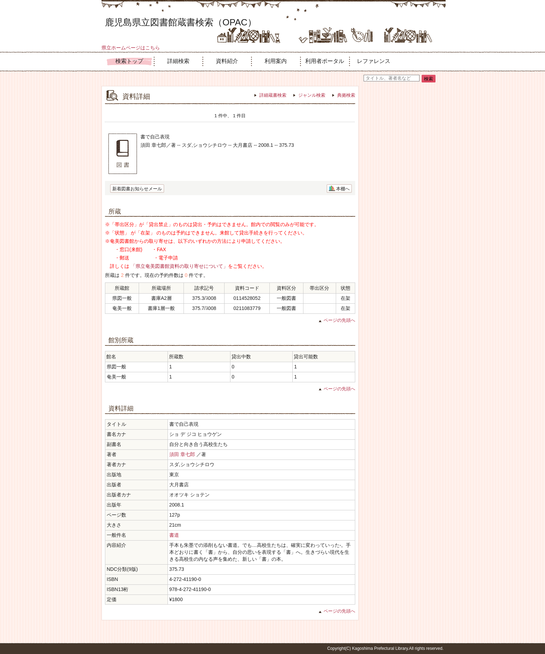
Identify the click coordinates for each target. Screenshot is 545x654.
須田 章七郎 (182, 454)
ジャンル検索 (311, 95)
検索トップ (129, 61)
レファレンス (373, 61)
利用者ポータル (324, 61)
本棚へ (343, 188)
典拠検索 (346, 95)
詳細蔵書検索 (272, 95)
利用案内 (276, 61)
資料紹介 (227, 61)
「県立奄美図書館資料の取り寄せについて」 (179, 266)
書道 (174, 535)
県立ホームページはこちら (130, 47)
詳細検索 (178, 61)
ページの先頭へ (339, 320)
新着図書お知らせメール (137, 188)
